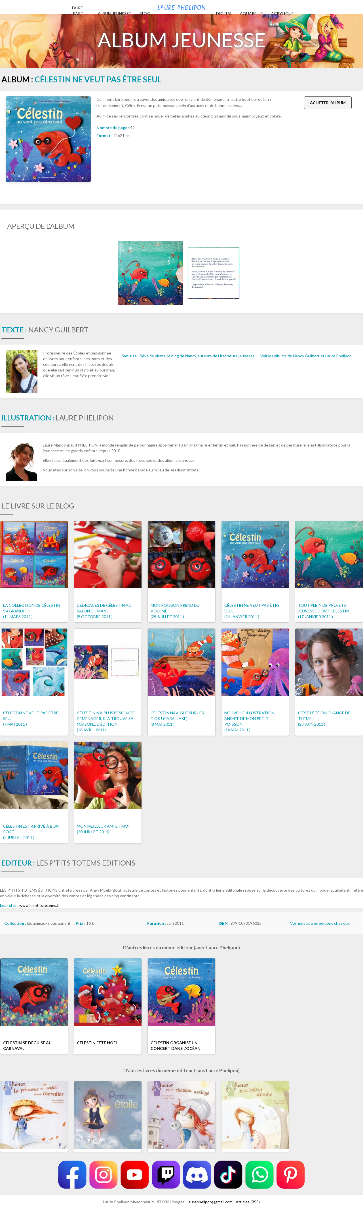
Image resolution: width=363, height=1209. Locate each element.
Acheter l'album (328, 102)
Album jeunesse (114, 13)
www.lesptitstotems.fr (39, 905)
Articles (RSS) (248, 1201)
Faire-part (78, 10)
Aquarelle (251, 13)
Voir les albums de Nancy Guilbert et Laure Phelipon (306, 355)
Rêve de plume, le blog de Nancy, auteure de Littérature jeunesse (197, 355)
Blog (145, 13)
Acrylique (282, 13)
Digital (224, 13)
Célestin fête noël (97, 1042)
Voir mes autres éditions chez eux (320, 923)
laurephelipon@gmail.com (210, 1201)
